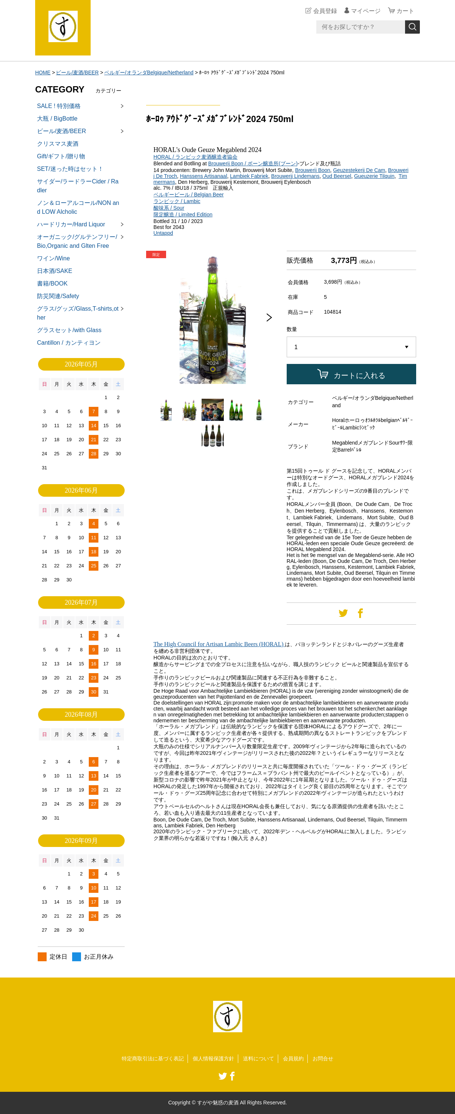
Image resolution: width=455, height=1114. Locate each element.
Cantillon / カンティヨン (69, 343)
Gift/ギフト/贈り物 (61, 156)
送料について (258, 1058)
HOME (43, 72)
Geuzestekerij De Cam (359, 170)
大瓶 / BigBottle (57, 118)
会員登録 (325, 11)
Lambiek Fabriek (249, 176)
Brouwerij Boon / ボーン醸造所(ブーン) (253, 163)
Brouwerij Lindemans (295, 176)
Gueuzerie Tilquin (374, 176)
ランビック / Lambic (177, 201)
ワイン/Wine (53, 258)
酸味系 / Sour (169, 208)
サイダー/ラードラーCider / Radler (77, 185)
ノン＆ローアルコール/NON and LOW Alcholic (78, 207)
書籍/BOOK (52, 283)
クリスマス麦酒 (57, 144)
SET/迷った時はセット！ (70, 169)
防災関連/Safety (58, 296)
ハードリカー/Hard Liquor (71, 224)
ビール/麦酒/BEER (77, 72)
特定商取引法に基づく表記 (153, 1058)
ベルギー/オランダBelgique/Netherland (150, 72)
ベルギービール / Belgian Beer (189, 195)
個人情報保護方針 (213, 1058)
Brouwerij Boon (312, 170)
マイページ (366, 11)
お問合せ (323, 1058)
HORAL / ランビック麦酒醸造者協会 (195, 157)
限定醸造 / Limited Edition (183, 214)
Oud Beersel (337, 176)
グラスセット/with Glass (69, 330)
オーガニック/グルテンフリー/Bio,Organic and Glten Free (77, 241)
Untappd (163, 233)
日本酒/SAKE (54, 271)
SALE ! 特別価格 (59, 106)
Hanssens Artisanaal (203, 176)
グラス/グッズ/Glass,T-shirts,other (77, 313)
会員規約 (293, 1058)
